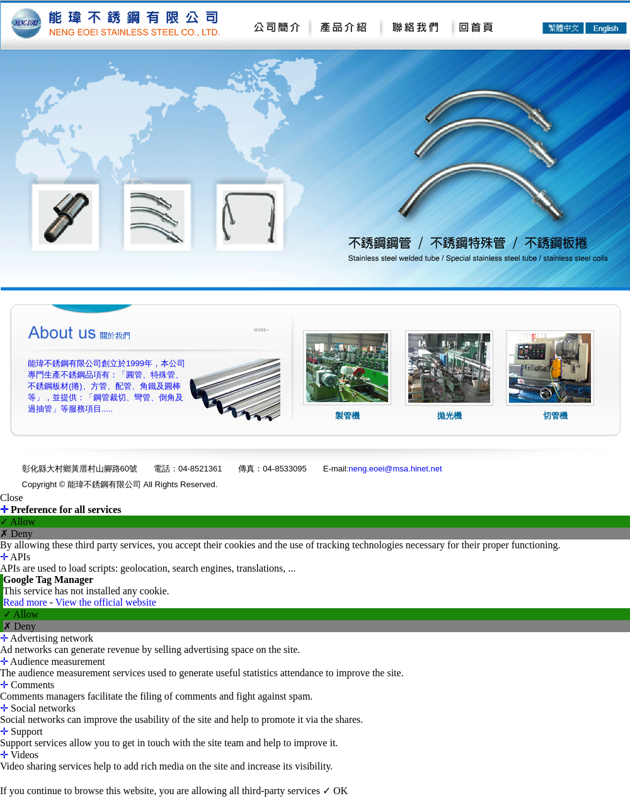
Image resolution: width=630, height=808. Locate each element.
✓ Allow (17, 521)
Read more (26, 602)
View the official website (105, 602)
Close (11, 497)
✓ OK (335, 790)
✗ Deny (16, 533)
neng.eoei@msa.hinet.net (395, 468)
